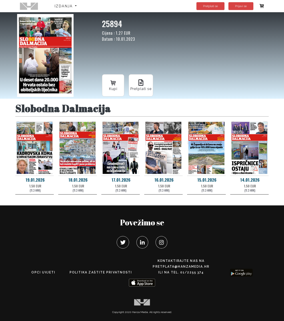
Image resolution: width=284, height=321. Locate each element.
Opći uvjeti (43, 272)
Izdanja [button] (64, 6)
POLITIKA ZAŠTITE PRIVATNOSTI (101, 272)
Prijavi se (241, 6)
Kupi (113, 85)
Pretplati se (210, 6)
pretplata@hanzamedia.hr (181, 266)
